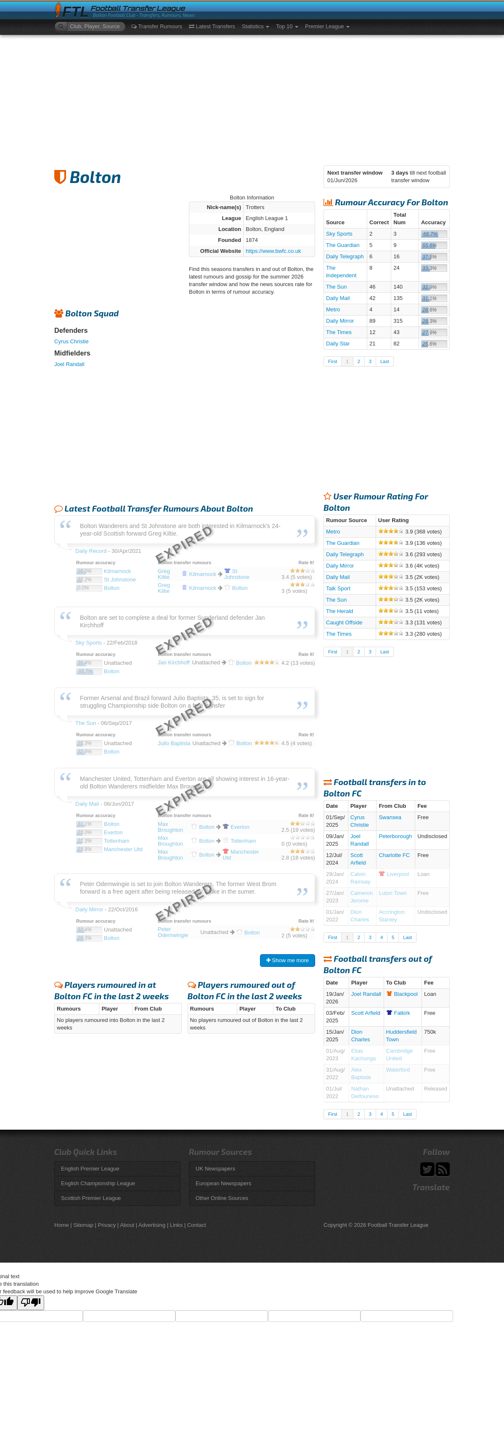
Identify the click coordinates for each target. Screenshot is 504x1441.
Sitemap (83, 1225)
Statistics (256, 26)
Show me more (287, 960)
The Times (339, 332)
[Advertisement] (252, 98)
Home (61, 1225)
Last (384, 361)
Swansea (390, 817)
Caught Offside (344, 622)
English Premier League (90, 1168)
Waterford (398, 1070)
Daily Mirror (340, 321)
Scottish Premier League (91, 1198)
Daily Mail (338, 298)
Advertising (151, 1225)
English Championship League (98, 1183)
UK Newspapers (215, 1168)
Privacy (107, 1225)
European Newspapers (223, 1183)
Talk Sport (338, 588)
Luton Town (392, 893)
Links (176, 1225)
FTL (75, 12)
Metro (333, 309)
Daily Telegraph (344, 256)
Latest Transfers (212, 26)
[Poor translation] (30, 1302)
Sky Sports (339, 234)
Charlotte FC (394, 855)
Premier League (327, 26)
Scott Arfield (365, 1013)
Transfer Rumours (156, 26)
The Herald (339, 611)
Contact (196, 1225)
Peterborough (395, 836)
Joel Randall (69, 364)
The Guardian (343, 245)
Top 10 (287, 26)
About (127, 1225)
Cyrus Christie (71, 341)
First (332, 361)
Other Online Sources (222, 1198)
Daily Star (338, 343)
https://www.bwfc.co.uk (273, 251)
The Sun (336, 287)
